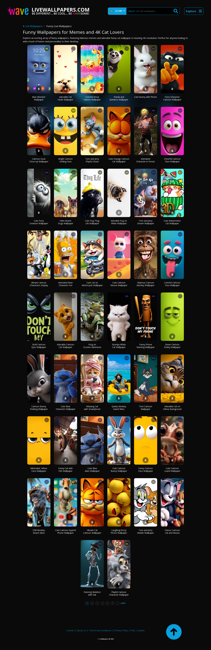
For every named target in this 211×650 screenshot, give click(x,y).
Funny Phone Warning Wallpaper (146, 346)
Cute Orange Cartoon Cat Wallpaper (119, 160)
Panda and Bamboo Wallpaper (119, 98)
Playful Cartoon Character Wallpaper (119, 593)
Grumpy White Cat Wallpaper (119, 346)
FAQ (133, 630)
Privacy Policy (121, 630)
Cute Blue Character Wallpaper (65, 407)
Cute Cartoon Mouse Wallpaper (118, 284)
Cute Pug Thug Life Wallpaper (92, 222)
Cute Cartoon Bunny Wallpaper (119, 469)
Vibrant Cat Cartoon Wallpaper (92, 531)
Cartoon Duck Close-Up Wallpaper (38, 160)
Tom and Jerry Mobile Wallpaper (145, 531)
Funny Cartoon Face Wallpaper (145, 469)
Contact (70, 630)
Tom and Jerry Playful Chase (92, 160)
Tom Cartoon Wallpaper (145, 407)
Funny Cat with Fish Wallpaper (65, 469)
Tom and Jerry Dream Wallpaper (145, 222)
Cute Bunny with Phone (145, 97)
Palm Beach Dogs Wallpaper (65, 222)
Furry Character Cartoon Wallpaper (172, 98)
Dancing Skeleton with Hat (92, 593)
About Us (81, 630)
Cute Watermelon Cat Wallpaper (172, 222)
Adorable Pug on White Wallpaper (119, 222)
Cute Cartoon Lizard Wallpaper (172, 469)
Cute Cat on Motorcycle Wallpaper (92, 284)
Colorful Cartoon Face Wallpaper (172, 284)
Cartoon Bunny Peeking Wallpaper (39, 407)
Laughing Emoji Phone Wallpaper (119, 531)
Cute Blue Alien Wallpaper (92, 469)
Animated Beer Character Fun (65, 284)
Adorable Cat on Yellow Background (172, 407)
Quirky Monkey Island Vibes (119, 407)
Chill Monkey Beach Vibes (39, 531)
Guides (141, 630)
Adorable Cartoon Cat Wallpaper (65, 346)
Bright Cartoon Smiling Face (65, 160)
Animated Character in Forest (145, 160)
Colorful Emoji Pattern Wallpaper (92, 98)
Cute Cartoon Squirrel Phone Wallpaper (65, 531)
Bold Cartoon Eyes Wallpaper (38, 346)
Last (123, 603)
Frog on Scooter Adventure (92, 346)
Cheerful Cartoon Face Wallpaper (172, 160)
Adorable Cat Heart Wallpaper (65, 98)
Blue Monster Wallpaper (38, 98)
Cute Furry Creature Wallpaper (39, 222)
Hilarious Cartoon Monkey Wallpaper (145, 284)
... (117, 603)
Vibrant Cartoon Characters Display (39, 284)
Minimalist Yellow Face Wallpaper (38, 469)
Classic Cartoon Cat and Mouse (172, 531)
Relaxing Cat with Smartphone (92, 407)
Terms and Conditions (100, 630)
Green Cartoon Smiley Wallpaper (172, 346)
